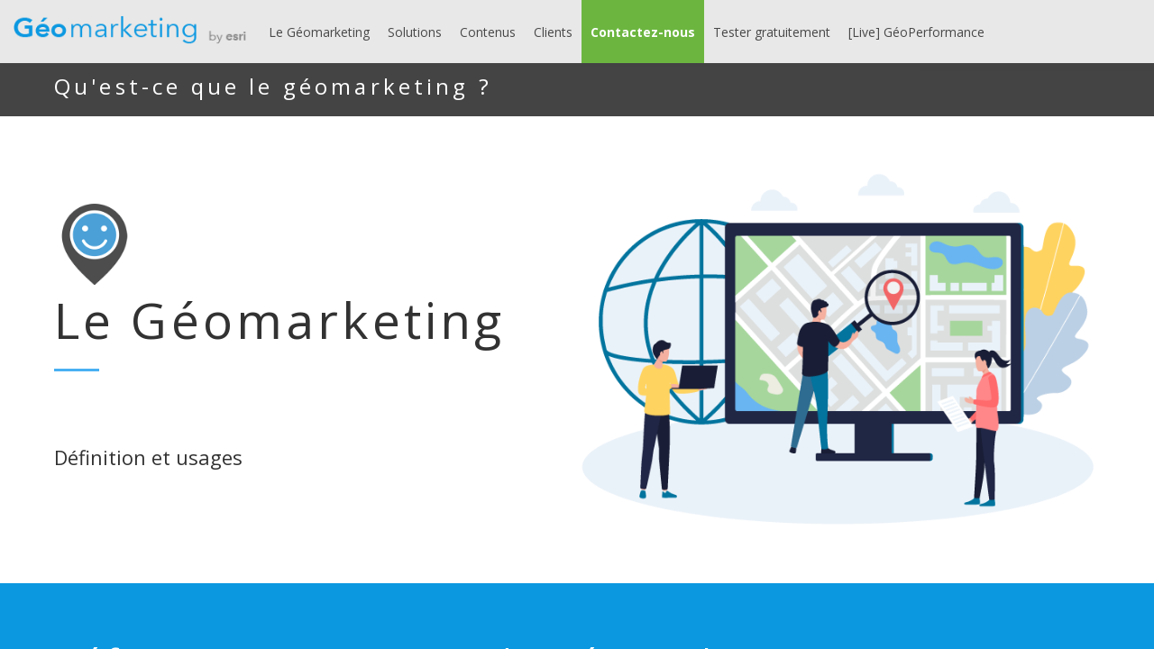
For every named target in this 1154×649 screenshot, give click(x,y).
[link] (319, 31)
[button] (643, 31)
